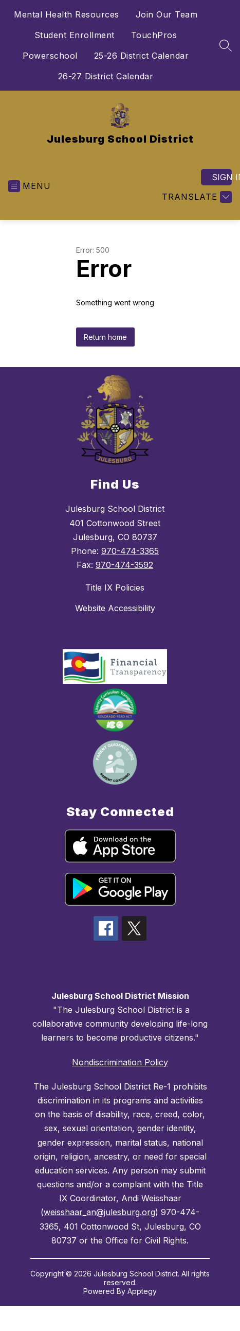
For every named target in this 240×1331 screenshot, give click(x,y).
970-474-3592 (124, 565)
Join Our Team (167, 14)
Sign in (222, 177)
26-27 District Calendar (106, 76)
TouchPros (154, 35)
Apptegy (142, 1291)
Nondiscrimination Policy (120, 1062)
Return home (105, 337)
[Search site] (225, 45)
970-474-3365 (130, 551)
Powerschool (50, 55)
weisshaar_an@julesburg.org (99, 1212)
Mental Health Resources (66, 14)
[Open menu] (29, 186)
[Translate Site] (195, 197)
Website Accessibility (115, 608)
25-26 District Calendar (141, 55)
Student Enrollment (74, 35)
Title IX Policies (114, 587)
